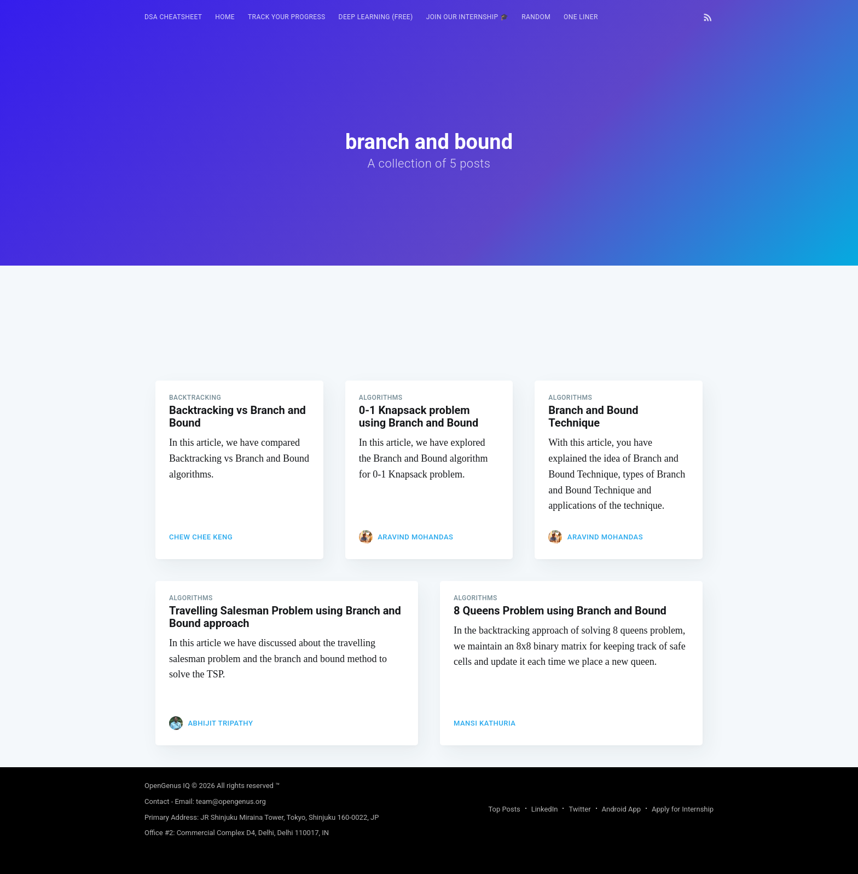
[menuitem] (173, 17)
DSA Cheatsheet (173, 17)
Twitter (579, 809)
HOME (225, 17)
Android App (621, 809)
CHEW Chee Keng (201, 537)
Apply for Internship (683, 809)
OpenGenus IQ (167, 785)
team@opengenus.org (231, 801)
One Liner (581, 17)
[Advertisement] (429, 342)
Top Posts (504, 809)
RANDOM (535, 17)
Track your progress (287, 17)
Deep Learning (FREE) (376, 17)
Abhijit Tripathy (220, 723)
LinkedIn (544, 809)
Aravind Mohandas (415, 537)
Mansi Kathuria (484, 723)
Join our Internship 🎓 (467, 17)
